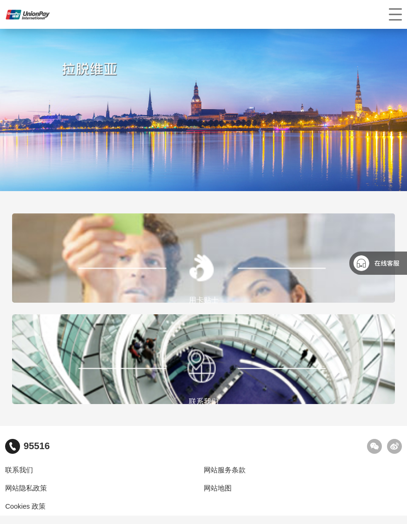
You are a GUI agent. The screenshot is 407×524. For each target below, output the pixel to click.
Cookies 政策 (25, 506)
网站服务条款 (225, 470)
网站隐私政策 (26, 488)
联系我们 (19, 470)
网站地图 (218, 488)
